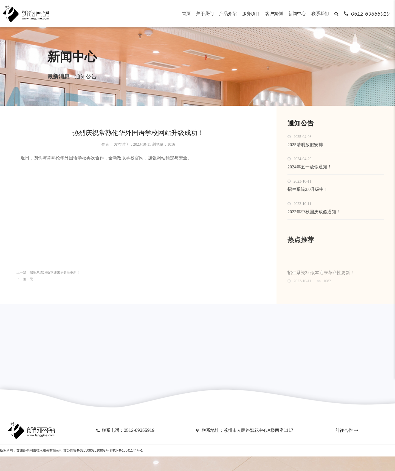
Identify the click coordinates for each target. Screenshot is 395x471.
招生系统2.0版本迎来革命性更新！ (55, 282)
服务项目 (251, 13)
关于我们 (205, 13)
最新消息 (42, 82)
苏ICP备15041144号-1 (126, 465)
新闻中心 (297, 13)
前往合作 (347, 445)
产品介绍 (228, 13)
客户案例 (274, 13)
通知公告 (69, 82)
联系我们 (320, 13)
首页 (186, 13)
